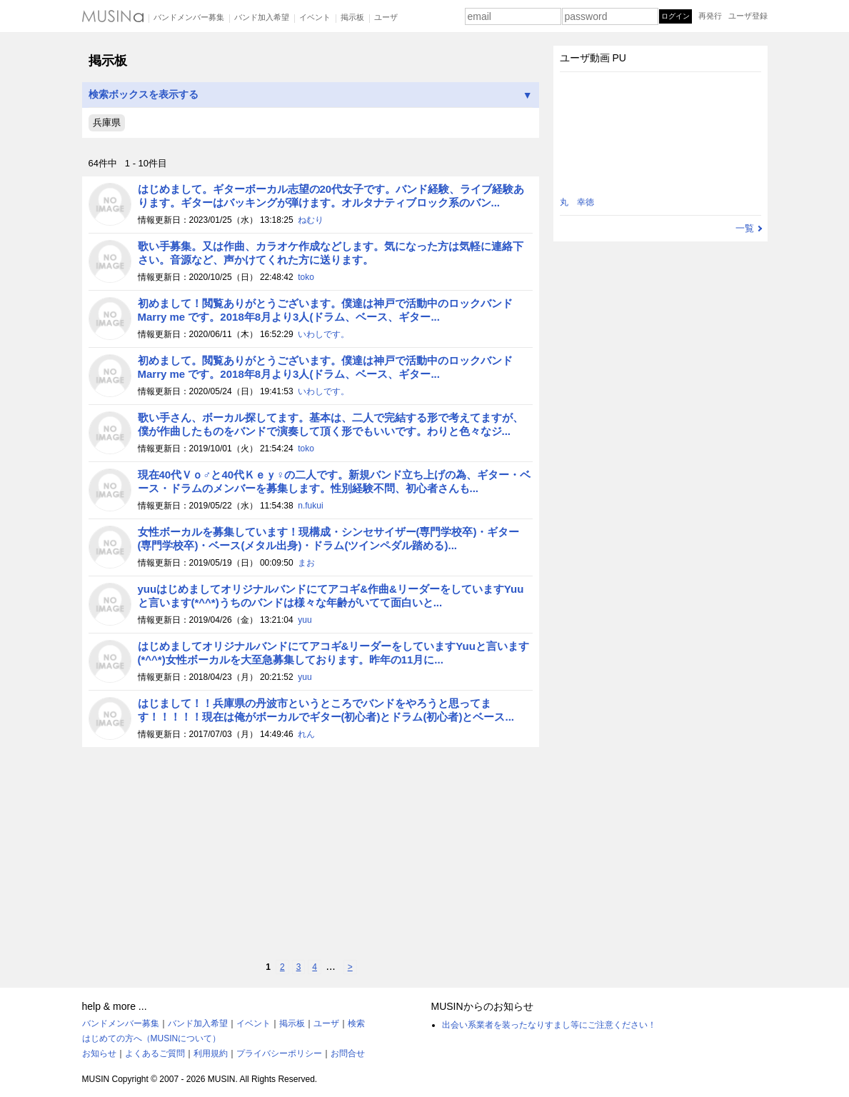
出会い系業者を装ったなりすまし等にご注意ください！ (549, 1025)
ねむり (310, 220)
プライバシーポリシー (279, 1053)
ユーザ (386, 17)
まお (306, 563)
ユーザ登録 (748, 15)
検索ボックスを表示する (311, 95)
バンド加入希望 (261, 17)
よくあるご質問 (155, 1053)
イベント (315, 17)
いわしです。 (323, 334)
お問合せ (348, 1053)
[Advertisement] (310, 853)
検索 (356, 1023)
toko (306, 277)
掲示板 (352, 17)
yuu (304, 620)
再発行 (710, 15)
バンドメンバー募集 (189, 17)
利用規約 (211, 1053)
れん (306, 734)
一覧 (744, 228)
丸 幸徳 (577, 202)
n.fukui (310, 506)
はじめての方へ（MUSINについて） (151, 1038)
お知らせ (99, 1053)
